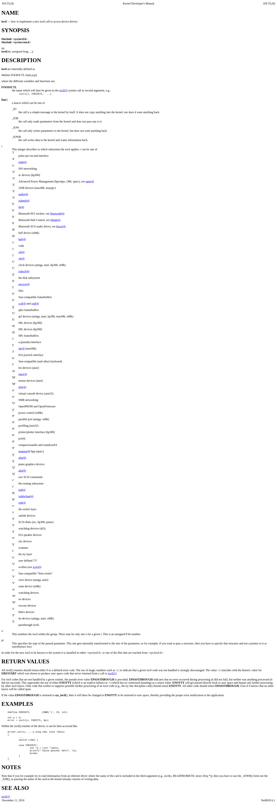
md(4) (21, 489)
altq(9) (22, 457)
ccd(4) (22, 303)
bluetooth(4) (57, 213)
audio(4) (23, 194)
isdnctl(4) (23, 271)
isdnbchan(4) (25, 496)
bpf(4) (22, 239)
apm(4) (90, 181)
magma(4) (24, 451)
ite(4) (21, 348)
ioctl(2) (63, 90)
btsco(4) (60, 226)
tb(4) (21, 207)
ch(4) (21, 258)
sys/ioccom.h (21, 42)
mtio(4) (22, 374)
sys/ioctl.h (20, 39)
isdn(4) (22, 162)
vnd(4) (35, 303)
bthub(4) (55, 220)
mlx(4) (22, 387)
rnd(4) (22, 502)
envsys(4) (23, 284)
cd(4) (21, 252)
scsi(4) (36, 567)
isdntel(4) (23, 200)
